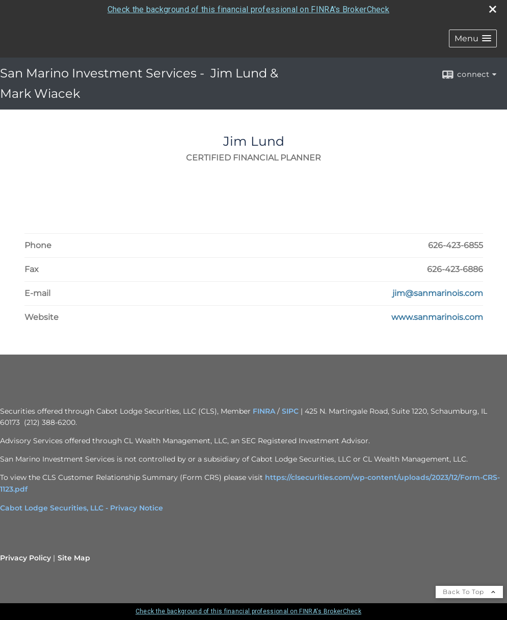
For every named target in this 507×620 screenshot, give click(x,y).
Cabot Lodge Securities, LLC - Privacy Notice (81, 508)
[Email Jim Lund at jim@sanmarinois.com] (437, 293)
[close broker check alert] (493, 9)
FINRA (264, 411)
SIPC (290, 411)
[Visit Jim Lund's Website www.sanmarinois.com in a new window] (437, 317)
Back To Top (469, 592)
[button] (473, 38)
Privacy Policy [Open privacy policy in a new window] (25, 557)
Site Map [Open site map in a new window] (74, 557)
